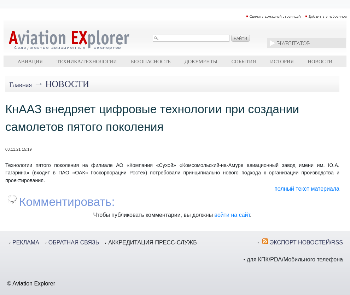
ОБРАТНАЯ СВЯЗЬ (73, 242)
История (282, 61)
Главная (20, 84)
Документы (201, 61)
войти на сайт (232, 215)
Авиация (30, 61)
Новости (320, 61)
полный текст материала (306, 189)
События (244, 61)
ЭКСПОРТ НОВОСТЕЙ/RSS (306, 242)
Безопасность (150, 61)
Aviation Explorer (33, 283)
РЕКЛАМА (25, 242)
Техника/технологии (87, 61)
